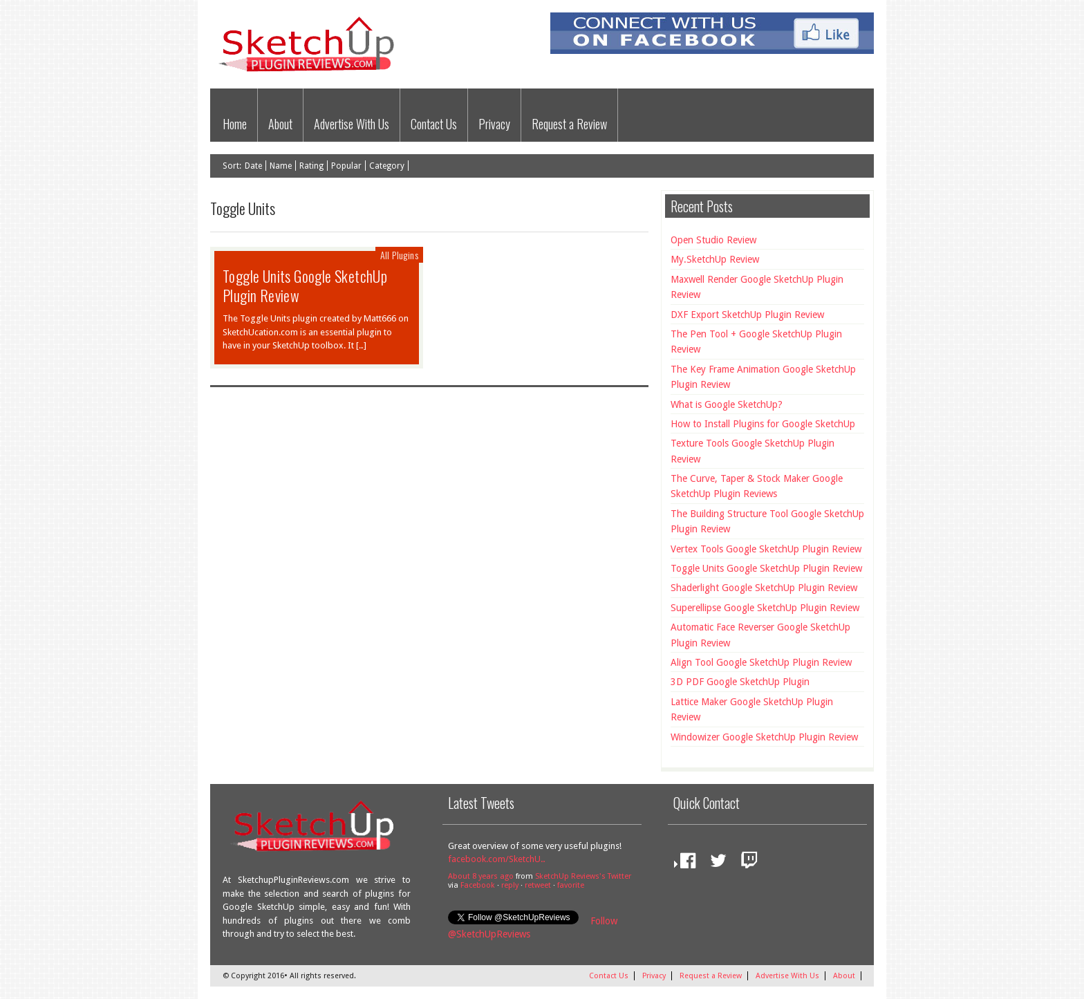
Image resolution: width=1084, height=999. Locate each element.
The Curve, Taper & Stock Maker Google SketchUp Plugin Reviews (757, 486)
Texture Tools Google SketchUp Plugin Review (752, 451)
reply (509, 885)
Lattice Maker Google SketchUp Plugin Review (752, 709)
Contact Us (434, 124)
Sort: (232, 166)
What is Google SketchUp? (727, 404)
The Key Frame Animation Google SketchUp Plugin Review (763, 377)
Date (253, 166)
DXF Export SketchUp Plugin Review (747, 314)
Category (386, 166)
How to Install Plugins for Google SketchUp (763, 423)
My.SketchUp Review (715, 259)
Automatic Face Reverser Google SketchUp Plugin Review (760, 635)
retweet (538, 885)
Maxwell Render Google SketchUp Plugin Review (757, 287)
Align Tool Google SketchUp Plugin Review (761, 662)
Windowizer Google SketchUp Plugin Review (764, 737)
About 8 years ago (481, 876)
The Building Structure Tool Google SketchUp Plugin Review (767, 521)
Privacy (494, 124)
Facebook (477, 885)
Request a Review (569, 124)
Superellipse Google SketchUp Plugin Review (765, 607)
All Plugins (399, 255)
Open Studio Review (713, 239)
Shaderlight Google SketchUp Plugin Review (764, 587)
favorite (570, 885)
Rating (311, 166)
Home (235, 124)
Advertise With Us (351, 124)
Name (281, 166)
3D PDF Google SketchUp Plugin (740, 681)
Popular (346, 166)
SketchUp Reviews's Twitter (583, 876)
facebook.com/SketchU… (496, 859)
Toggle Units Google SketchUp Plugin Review (305, 285)
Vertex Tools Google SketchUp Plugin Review (766, 548)
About (280, 124)
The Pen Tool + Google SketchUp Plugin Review (756, 341)
